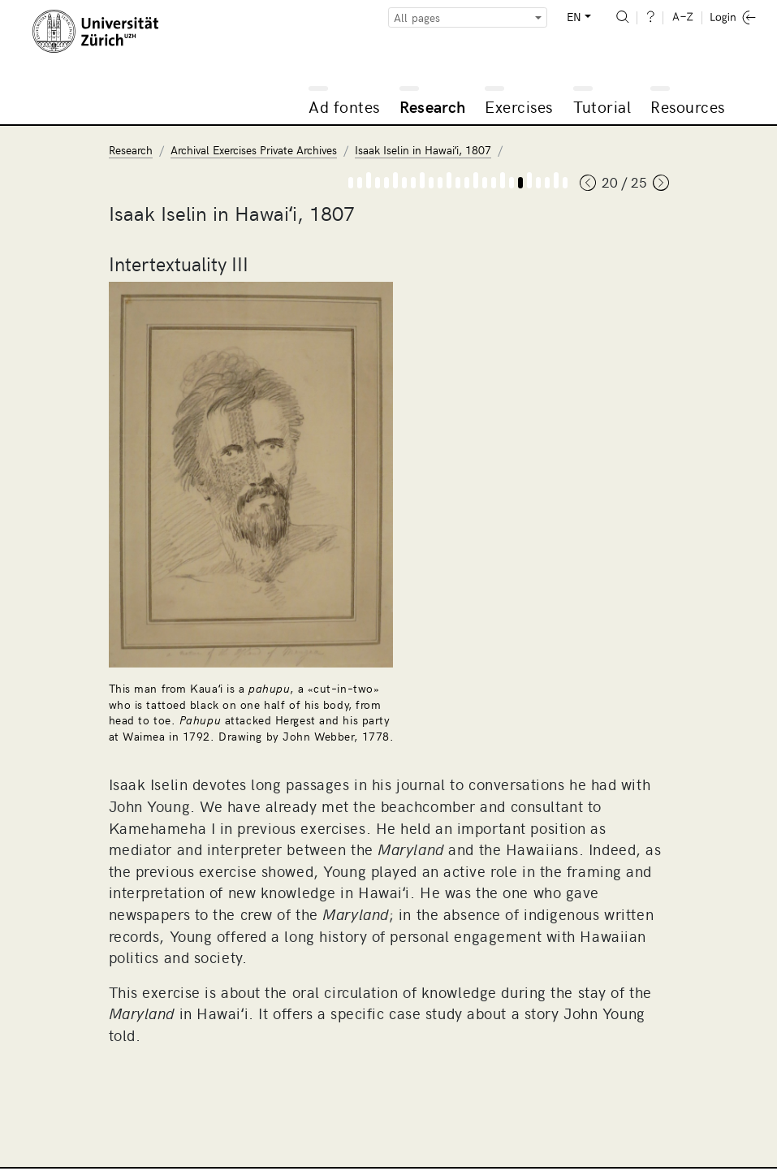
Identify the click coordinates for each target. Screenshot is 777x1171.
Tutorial (602, 106)
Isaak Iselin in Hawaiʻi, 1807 (423, 150)
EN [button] (574, 16)
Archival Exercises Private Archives (254, 150)
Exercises (519, 106)
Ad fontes (344, 106)
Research (432, 106)
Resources (687, 106)
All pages (417, 17)
